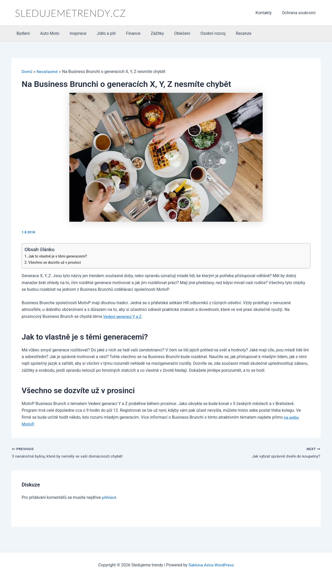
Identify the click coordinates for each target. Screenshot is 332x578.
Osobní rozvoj (197, 33)
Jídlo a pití (99, 33)
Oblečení (169, 33)
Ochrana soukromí (300, 12)
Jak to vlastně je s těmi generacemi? (58, 256)
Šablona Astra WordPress (211, 565)
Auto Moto (46, 33)
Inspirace (72, 33)
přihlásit (109, 497)
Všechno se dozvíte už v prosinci (55, 262)
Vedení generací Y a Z (123, 316)
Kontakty (267, 12)
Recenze (226, 33)
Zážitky (146, 33)
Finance (124, 33)
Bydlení (22, 33)
